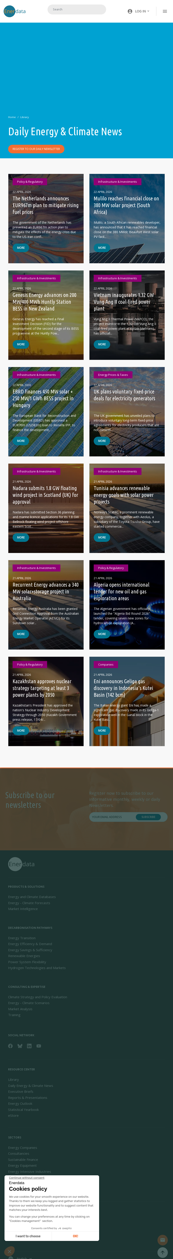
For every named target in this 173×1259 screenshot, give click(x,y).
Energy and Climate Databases (32, 896)
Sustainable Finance (23, 1159)
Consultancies (18, 1153)
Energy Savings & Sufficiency (30, 950)
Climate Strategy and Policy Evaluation (37, 997)
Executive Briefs (20, 1091)
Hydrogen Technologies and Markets (37, 967)
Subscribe (148, 820)
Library (24, 117)
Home (12, 117)
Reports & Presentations (27, 1097)
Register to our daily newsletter (36, 149)
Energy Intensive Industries (29, 1171)
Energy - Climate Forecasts (29, 903)
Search (97, 9)
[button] (138, 11)
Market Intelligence (23, 908)
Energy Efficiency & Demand (30, 943)
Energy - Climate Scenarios (29, 1003)
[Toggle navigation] (164, 11)
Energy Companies (22, 1147)
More (21, 251)
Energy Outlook (20, 1103)
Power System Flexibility (27, 962)
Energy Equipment (22, 1165)
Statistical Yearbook (23, 1109)
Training (14, 1014)
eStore (13, 1115)
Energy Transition (22, 938)
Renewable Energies (24, 955)
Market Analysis (20, 1009)
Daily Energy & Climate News (30, 1085)
